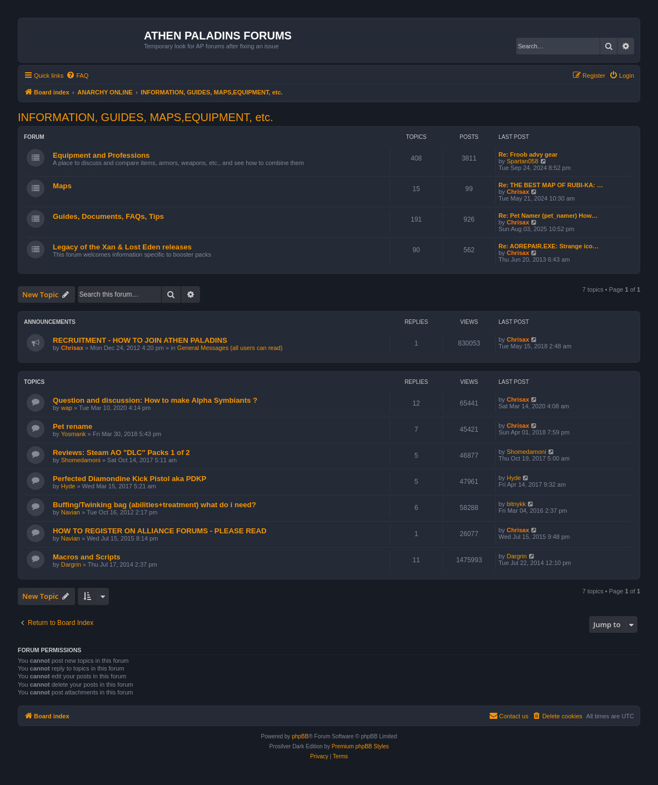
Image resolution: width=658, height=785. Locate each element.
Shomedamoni (81, 460)
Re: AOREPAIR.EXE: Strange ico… (549, 246)
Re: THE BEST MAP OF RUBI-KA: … (551, 185)
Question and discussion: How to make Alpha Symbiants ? (155, 400)
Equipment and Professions (101, 155)
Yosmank (73, 434)
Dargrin (71, 564)
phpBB (300, 736)
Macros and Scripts (87, 557)
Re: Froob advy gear (528, 154)
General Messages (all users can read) (230, 347)
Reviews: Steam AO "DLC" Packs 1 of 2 (121, 452)
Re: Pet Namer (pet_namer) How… (548, 215)
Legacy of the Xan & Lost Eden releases (122, 247)
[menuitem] (77, 75)
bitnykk (516, 504)
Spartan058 (523, 161)
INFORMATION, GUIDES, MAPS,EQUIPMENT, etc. (145, 117)
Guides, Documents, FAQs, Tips (108, 216)
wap (66, 407)
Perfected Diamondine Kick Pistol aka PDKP (129, 478)
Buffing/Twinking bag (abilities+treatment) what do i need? (154, 505)
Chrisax (518, 191)
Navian (70, 512)
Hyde (68, 486)
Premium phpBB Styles (360, 746)
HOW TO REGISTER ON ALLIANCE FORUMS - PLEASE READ (160, 531)
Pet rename (72, 426)
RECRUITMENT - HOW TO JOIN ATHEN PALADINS (140, 340)
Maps (62, 186)
